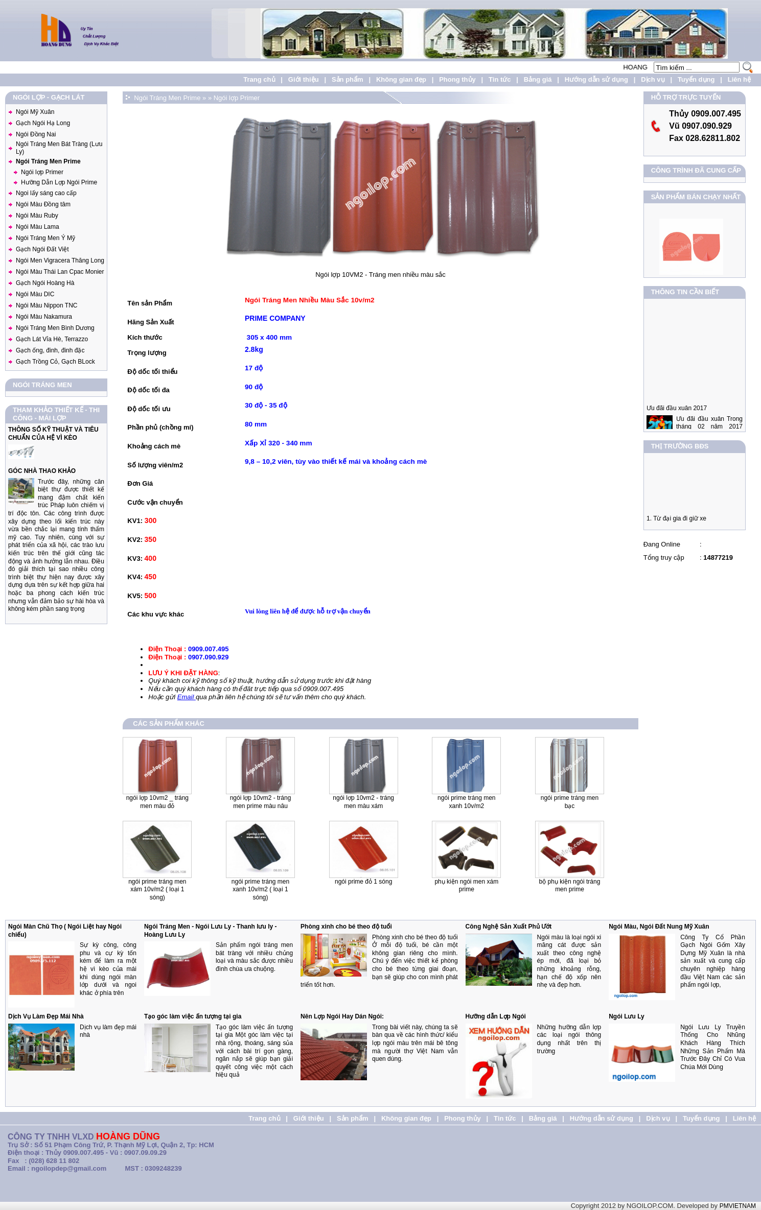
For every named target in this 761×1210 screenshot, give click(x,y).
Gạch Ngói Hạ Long (43, 123)
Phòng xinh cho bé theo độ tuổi (346, 926)
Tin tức (500, 79)
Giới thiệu (303, 79)
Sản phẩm (347, 79)
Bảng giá (538, 79)
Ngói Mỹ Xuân (35, 111)
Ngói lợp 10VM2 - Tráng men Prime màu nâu (260, 802)
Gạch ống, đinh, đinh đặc (50, 350)
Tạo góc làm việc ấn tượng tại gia (192, 1016)
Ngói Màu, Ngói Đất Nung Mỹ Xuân (659, 926)
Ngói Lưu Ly (626, 1016)
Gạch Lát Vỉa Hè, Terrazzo (52, 339)
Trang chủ (259, 79)
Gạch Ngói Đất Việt (42, 249)
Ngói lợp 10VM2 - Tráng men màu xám (363, 802)
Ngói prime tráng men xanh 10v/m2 (466, 802)
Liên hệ (739, 79)
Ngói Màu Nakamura (44, 316)
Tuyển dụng (696, 79)
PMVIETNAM (738, 1205)
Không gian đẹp (401, 79)
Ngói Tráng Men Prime (48, 161)
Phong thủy (457, 79)
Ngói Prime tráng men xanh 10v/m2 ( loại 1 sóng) (260, 889)
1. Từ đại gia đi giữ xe (676, 522)
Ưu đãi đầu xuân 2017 (677, 416)
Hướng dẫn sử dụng (596, 79)
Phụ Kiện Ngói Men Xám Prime (466, 885)
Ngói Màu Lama (37, 226)
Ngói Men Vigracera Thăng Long (60, 260)
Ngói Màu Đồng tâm (43, 204)
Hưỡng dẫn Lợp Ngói (496, 1016)
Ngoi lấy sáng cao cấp (46, 193)
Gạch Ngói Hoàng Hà (45, 283)
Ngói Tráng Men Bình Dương (55, 327)
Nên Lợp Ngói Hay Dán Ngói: (342, 1016)
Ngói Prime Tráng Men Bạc (569, 802)
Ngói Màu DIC (35, 294)
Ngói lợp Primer (42, 172)
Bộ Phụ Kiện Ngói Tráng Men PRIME (570, 885)
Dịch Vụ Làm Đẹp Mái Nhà (46, 1016)
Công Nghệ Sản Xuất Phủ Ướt (509, 926)
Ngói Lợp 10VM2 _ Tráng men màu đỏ (157, 802)
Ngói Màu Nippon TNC (47, 305)
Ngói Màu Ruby (37, 215)
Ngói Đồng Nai (36, 134)
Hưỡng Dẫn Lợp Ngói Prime (59, 182)
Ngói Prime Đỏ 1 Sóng (363, 881)
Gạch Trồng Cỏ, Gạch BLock (55, 361)
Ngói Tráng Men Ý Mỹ (45, 238)
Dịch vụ (652, 79)
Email (186, 697)
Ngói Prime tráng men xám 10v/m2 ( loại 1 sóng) (157, 889)
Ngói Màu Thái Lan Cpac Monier (60, 271)
